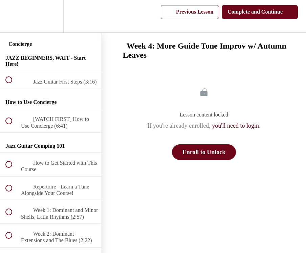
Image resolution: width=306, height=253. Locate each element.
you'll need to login (235, 125)
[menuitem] (50, 16)
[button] (12, 16)
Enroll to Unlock (204, 152)
